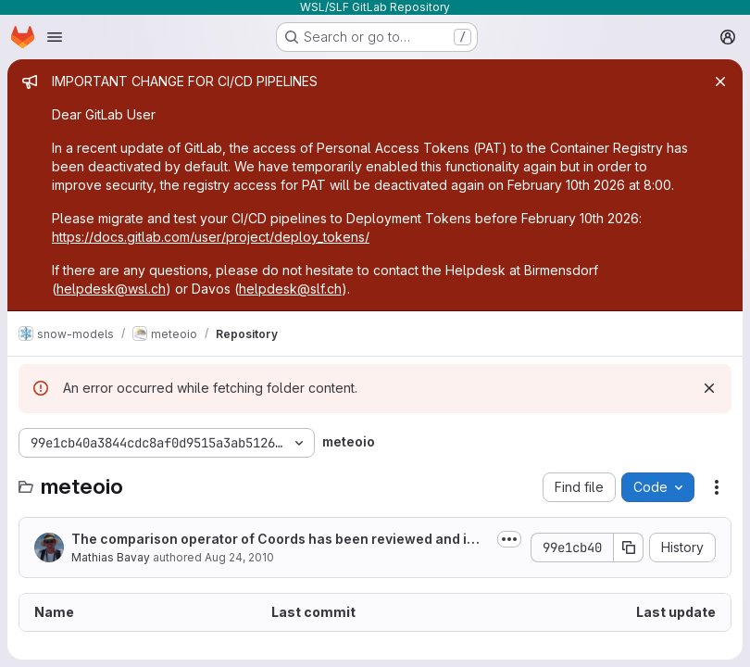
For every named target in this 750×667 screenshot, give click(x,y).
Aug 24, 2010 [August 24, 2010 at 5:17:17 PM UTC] (239, 557)
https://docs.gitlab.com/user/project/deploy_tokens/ (210, 237)
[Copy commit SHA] (629, 547)
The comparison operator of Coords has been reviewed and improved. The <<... (278, 539)
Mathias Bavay (110, 557)
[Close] (720, 81)
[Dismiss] (709, 388)
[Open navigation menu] (54, 37)
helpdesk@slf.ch (290, 288)
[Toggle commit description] (509, 539)
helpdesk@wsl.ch (111, 288)
